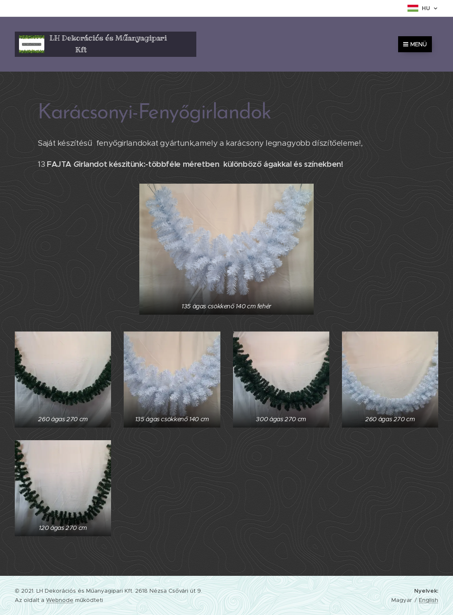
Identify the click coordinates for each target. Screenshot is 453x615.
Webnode (59, 600)
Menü (415, 44)
